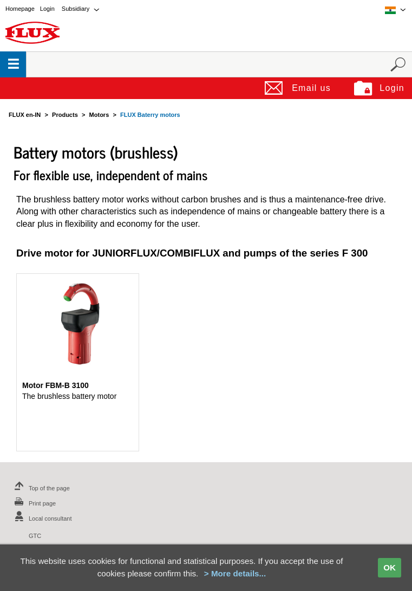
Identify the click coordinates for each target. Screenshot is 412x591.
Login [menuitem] (47, 8)
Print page (33, 503)
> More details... (235, 573)
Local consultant (41, 518)
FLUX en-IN (25, 114)
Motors (99, 114)
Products (65, 114)
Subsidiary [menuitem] (75, 8)
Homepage (20, 8)
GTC (35, 536)
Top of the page (40, 488)
